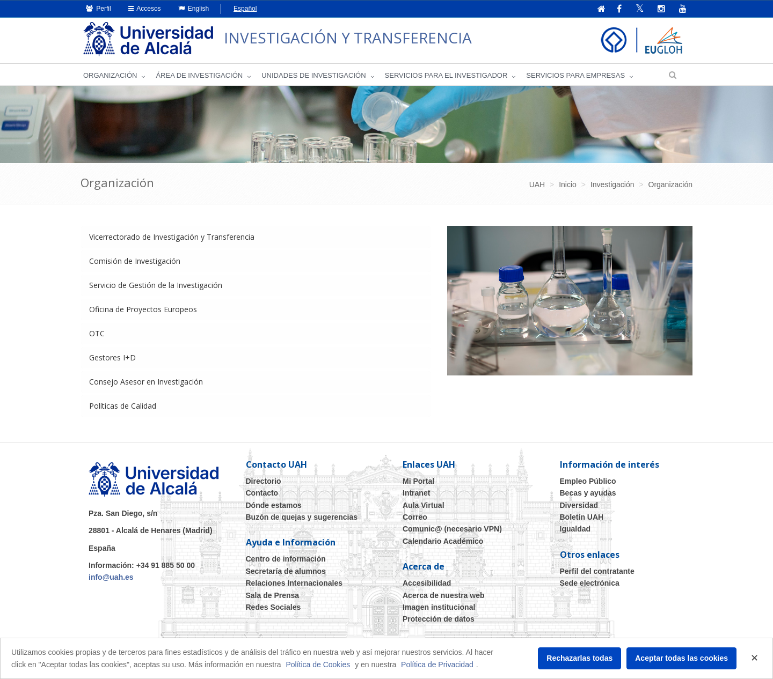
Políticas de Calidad (122, 406)
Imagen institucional (439, 607)
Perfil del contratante (597, 571)
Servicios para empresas (575, 75)
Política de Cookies (318, 664)
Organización (110, 75)
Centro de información (286, 559)
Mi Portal (418, 481)
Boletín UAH (582, 517)
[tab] (256, 237)
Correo (415, 517)
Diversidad (579, 505)
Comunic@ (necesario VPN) (452, 529)
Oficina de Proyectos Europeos (143, 309)
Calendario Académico (443, 541)
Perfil (98, 8)
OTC (97, 333)
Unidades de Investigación (313, 75)
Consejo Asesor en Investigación (146, 382)
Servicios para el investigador (446, 75)
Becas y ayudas (588, 493)
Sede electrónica (589, 583)
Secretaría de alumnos (286, 571)
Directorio (263, 481)
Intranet (416, 493)
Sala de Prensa (273, 595)
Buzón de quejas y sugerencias (302, 517)
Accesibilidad (427, 583)
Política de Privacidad (437, 664)
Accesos (144, 8)
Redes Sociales (273, 607)
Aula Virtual (423, 505)
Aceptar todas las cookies (681, 658)
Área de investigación (199, 75)
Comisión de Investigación (134, 261)
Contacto (262, 493)
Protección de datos (439, 619)
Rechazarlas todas (579, 658)
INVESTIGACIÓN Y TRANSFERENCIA (348, 37)
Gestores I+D (112, 357)
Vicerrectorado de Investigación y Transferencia (171, 237)
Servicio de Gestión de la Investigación (155, 285)
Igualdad (575, 529)
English (193, 8)
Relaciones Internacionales (294, 583)
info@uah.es (111, 577)
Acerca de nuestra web (444, 595)
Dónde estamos (274, 505)
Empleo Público (588, 481)
